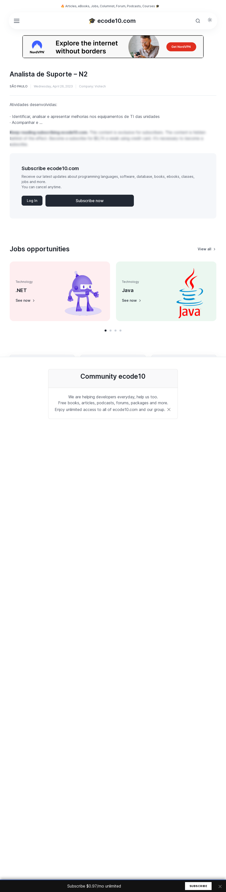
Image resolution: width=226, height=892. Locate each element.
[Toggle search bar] (198, 21)
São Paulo (19, 86)
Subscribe (198, 886)
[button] (106, 331)
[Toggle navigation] (16, 20)
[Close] (168, 409)
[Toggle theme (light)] (210, 20)
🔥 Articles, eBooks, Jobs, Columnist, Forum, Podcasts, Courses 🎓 (110, 6)
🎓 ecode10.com (112, 20)
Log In (32, 200)
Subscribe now (90, 200)
